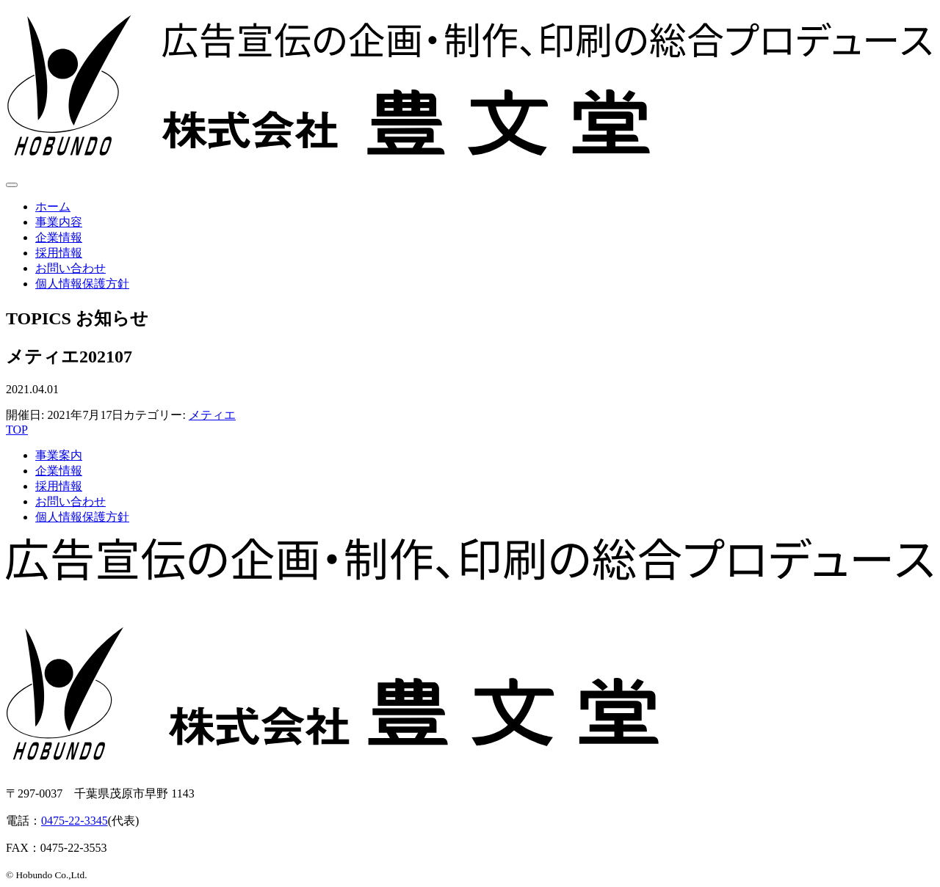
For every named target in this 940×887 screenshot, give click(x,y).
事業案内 (58, 455)
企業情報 (58, 237)
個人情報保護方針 (82, 283)
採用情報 (58, 253)
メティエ (212, 415)
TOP (17, 429)
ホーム (52, 206)
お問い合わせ (70, 268)
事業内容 (58, 222)
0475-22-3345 (74, 820)
